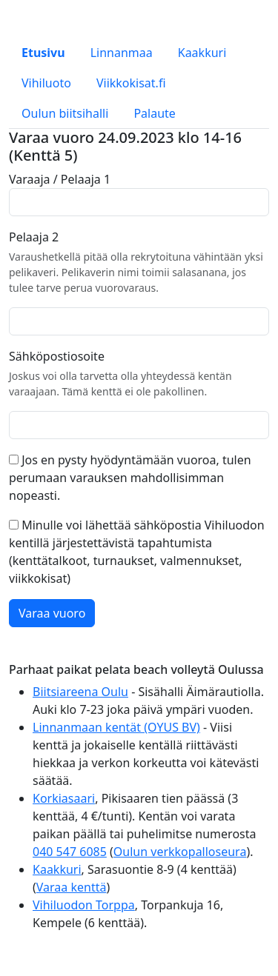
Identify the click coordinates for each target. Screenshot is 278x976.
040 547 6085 (70, 851)
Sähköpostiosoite (57, 356)
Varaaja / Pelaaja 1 (59, 179)
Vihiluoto (46, 83)
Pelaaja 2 (34, 237)
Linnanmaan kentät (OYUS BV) (116, 727)
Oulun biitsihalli (64, 113)
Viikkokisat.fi (131, 83)
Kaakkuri (202, 52)
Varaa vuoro (52, 613)
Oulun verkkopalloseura (180, 851)
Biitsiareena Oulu (80, 691)
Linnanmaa (121, 52)
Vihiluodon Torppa (84, 905)
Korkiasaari (64, 798)
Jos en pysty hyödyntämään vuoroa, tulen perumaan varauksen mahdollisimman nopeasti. (130, 478)
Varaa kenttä (71, 887)
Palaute (154, 113)
